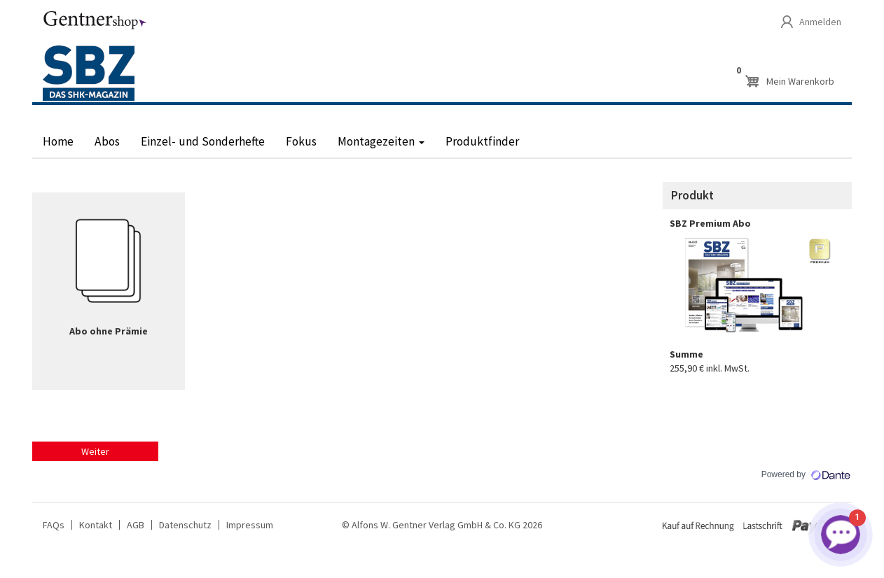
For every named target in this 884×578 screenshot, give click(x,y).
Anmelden (820, 21)
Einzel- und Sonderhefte (203, 141)
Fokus (301, 141)
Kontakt (95, 525)
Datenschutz (185, 525)
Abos (107, 141)
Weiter (95, 451)
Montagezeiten (381, 141)
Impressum (249, 525)
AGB (135, 525)
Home (58, 141)
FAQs (53, 525)
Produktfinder (482, 141)
